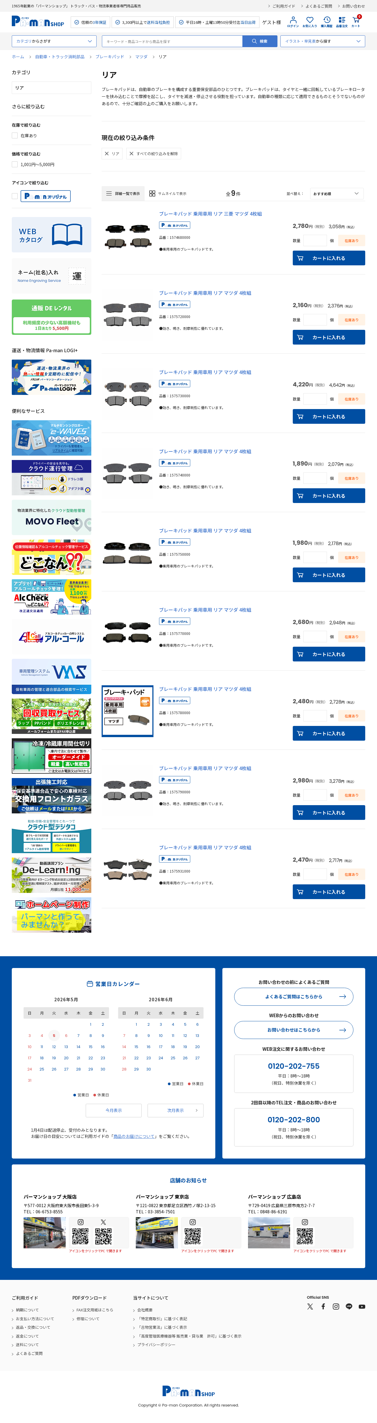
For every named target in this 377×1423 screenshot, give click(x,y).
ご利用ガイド (283, 6)
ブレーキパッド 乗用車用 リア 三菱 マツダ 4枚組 (210, 213)
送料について (27, 1344)
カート (355, 22)
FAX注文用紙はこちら (95, 1310)
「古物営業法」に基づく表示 (162, 1327)
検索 (263, 41)
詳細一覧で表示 (127, 193)
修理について (88, 1318)
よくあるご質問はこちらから (294, 996)
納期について (27, 1310)
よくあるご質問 (318, 6)
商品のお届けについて (134, 1136)
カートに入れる (328, 258)
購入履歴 (327, 26)
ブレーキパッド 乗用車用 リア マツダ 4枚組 (205, 292)
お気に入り (309, 26)
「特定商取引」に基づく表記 (162, 1318)
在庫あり (29, 135)
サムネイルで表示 (172, 193)
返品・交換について (33, 1327)
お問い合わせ (353, 6)
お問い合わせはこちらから (293, 1030)
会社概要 (145, 1310)
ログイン (293, 26)
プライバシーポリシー (156, 1344)
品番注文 (342, 26)
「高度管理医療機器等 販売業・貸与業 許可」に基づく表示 (189, 1336)
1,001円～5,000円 (37, 164)
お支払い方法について (35, 1318)
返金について (27, 1336)
